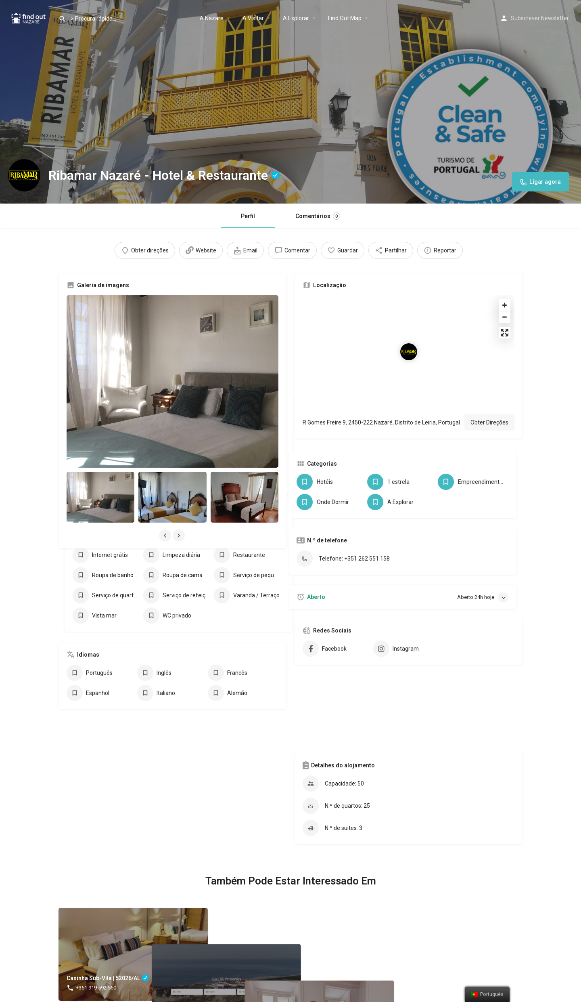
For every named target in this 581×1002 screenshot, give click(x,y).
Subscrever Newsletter (540, 18)
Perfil (248, 216)
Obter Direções (489, 422)
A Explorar (296, 18)
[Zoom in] (504, 305)
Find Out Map (345, 18)
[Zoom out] (504, 317)
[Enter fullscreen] (504, 332)
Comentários (317, 216)
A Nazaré (212, 18)
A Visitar (253, 18)
